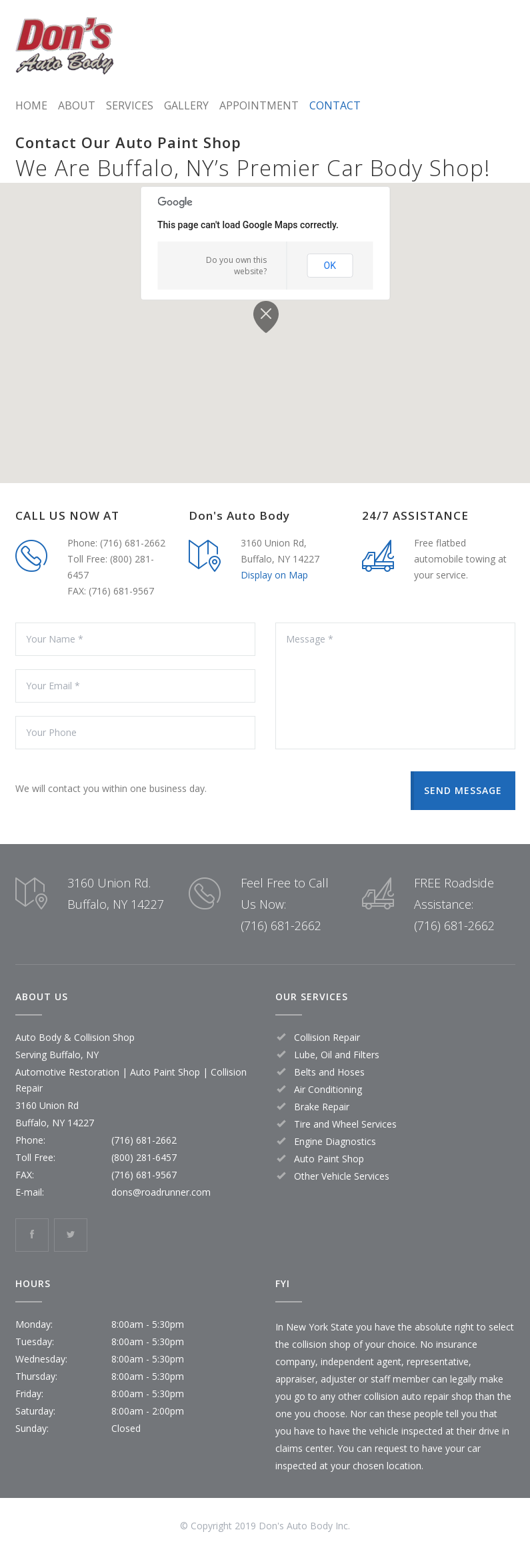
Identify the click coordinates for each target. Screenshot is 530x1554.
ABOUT (76, 105)
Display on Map (274, 574)
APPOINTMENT (259, 105)
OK (330, 265)
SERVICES (129, 105)
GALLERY (186, 105)
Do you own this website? (236, 265)
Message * (395, 686)
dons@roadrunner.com (161, 1192)
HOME (31, 105)
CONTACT (335, 105)
